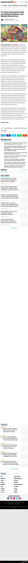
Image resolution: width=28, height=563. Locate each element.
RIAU (2, 486)
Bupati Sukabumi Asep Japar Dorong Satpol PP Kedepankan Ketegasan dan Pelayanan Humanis (9, 181)
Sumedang (23, 9)
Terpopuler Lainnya (14, 469)
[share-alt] (3, 135)
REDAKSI (11, 502)
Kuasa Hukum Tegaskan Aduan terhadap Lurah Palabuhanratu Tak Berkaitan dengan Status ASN (10, 188)
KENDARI (16, 482)
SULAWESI (16, 486)
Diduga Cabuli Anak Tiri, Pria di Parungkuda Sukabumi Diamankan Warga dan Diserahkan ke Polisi (9, 214)
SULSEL (15, 488)
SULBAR (2, 488)
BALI (2, 476)
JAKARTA (16, 480)
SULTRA (15, 490)
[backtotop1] (27, 508)
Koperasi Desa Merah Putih (15, 9)
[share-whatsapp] (19, 135)
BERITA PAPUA (17, 476)
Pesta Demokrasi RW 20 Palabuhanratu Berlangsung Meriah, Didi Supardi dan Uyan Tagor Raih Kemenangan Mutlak (9, 222)
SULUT (2, 492)
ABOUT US (6, 502)
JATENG (2, 482)
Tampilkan (24, 169)
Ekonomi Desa (6, 9)
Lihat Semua (14, 228)
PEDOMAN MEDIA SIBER (19, 502)
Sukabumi (5, 5)
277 (3, 9)
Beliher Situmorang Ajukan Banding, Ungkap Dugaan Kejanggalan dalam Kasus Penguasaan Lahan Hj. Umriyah (10, 456)
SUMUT (15, 492)
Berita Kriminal (18, 478)
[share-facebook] (8, 135)
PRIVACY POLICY (11, 503)
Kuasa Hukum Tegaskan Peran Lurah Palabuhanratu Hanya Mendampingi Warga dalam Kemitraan (10, 439)
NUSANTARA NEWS (15, 5)
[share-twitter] (14, 135)
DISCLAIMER (17, 503)
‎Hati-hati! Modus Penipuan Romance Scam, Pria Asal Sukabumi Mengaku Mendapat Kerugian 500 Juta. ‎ (11, 447)
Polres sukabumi (23, 5)
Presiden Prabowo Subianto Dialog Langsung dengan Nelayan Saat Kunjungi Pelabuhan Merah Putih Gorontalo (10, 205)
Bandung (3, 478)
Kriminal (3, 484)
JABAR (9, 5)
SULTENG (3, 490)
